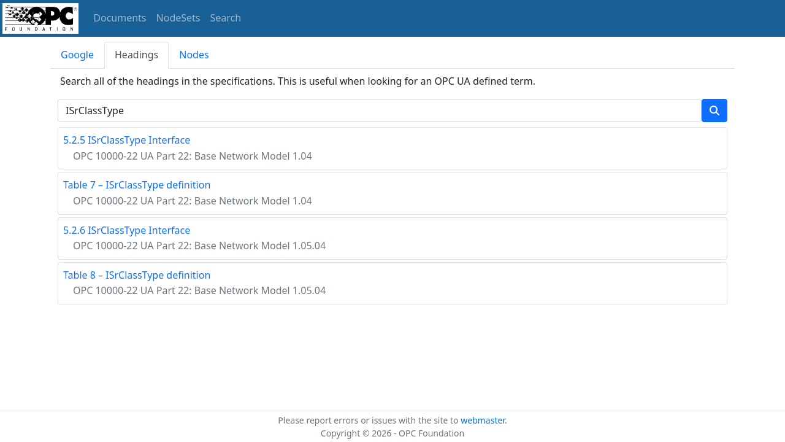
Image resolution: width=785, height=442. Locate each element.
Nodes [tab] (194, 54)
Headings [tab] (136, 54)
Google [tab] (77, 54)
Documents (119, 18)
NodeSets (178, 18)
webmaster (483, 420)
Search (226, 18)
